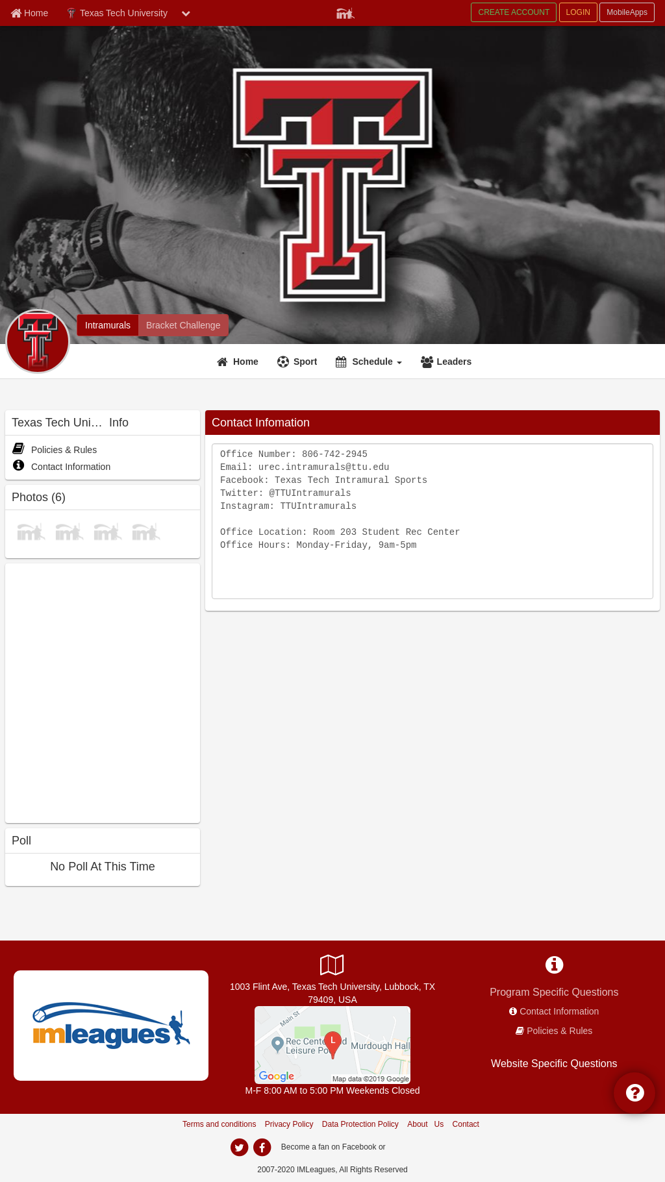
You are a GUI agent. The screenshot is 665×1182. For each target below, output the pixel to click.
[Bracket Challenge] (183, 325)
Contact (466, 1124)
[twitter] (239, 1147)
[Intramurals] (107, 325)
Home (245, 361)
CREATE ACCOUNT (513, 12)
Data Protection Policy (360, 1124)
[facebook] (261, 1147)
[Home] (239, 361)
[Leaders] (448, 361)
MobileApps (627, 12)
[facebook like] (102, 691)
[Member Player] (345, 12)
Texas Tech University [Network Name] (117, 13)
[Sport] (299, 361)
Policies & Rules (54, 450)
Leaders (454, 361)
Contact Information (61, 467)
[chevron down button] (185, 13)
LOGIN (578, 12)
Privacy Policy (289, 1124)
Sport (306, 361)
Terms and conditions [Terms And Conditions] (219, 1124)
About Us (425, 1124)
